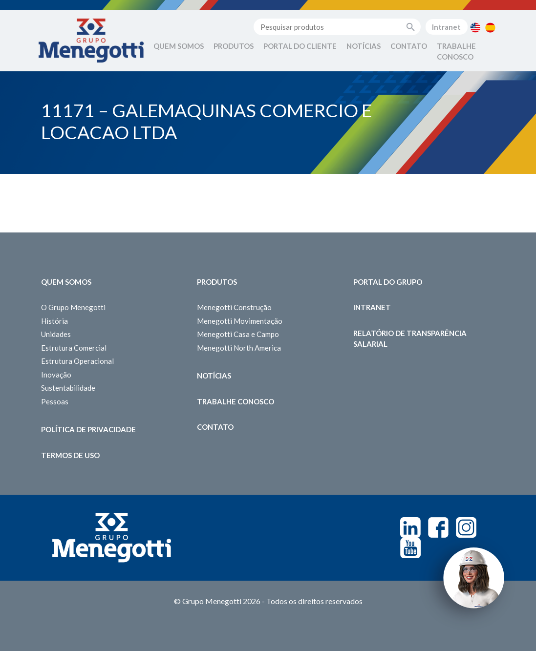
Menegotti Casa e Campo (238, 334)
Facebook (438, 527)
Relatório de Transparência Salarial (410, 339)
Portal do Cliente (300, 46)
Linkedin (410, 527)
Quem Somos (178, 46)
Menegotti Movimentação (239, 320)
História (54, 320)
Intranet (446, 26)
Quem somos (66, 281)
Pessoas (54, 401)
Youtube (410, 548)
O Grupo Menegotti (73, 307)
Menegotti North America (239, 347)
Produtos (234, 46)
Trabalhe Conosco (456, 52)
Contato (408, 46)
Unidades (56, 334)
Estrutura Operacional (77, 361)
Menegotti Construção (234, 307)
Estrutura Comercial (74, 347)
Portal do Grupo (387, 281)
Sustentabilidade (68, 387)
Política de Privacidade (88, 429)
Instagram (466, 527)
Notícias (363, 46)
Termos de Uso (70, 455)
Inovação (56, 374)
